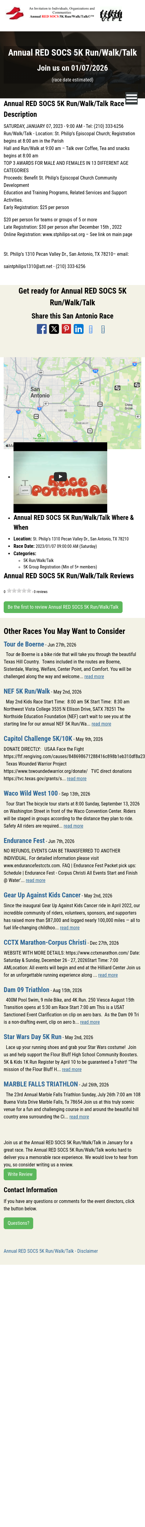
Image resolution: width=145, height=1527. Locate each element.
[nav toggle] (131, 98)
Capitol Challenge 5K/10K (38, 738)
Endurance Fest (24, 841)
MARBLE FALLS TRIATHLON (41, 1084)
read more (94, 676)
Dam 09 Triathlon (26, 990)
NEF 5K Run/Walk (27, 691)
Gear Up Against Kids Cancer (42, 895)
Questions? (18, 1223)
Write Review (20, 1174)
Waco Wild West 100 (31, 793)
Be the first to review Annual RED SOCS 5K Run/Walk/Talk (63, 607)
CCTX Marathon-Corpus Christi (45, 942)
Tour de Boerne (24, 644)
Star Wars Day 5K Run (32, 1037)
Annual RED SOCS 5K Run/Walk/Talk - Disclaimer (51, 1251)
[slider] (19, 590)
